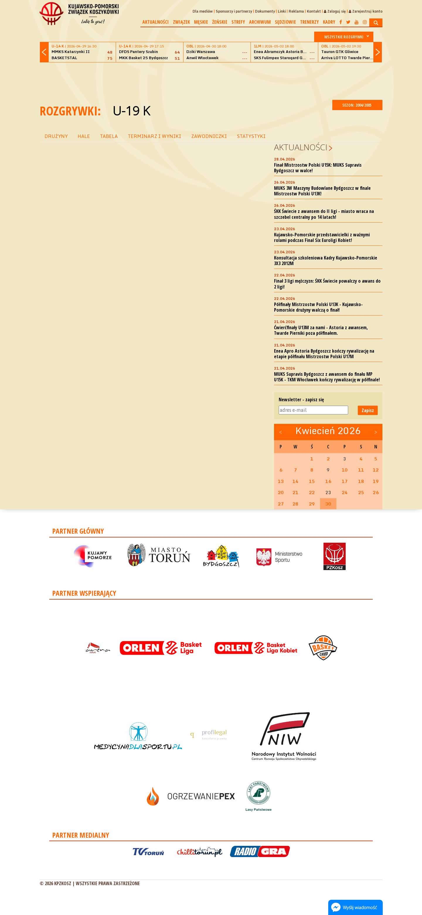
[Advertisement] (211, 80)
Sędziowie (285, 22)
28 (295, 503)
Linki (282, 11)
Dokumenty (265, 11)
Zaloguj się (335, 11)
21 (295, 492)
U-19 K (131, 110)
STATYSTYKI (251, 136)
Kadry (329, 22)
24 (345, 492)
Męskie (201, 22)
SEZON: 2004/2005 (357, 105)
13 (281, 481)
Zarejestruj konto (365, 11)
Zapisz (368, 410)
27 (281, 503)
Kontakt (314, 11)
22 (312, 492)
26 (376, 492)
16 (328, 481)
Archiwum (260, 22)
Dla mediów (203, 11)
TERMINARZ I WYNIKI (154, 136)
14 (295, 481)
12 (376, 469)
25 (361, 492)
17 (345, 481)
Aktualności (155, 22)
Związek (181, 22)
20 (281, 492)
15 (312, 481)
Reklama (296, 11)
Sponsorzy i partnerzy (234, 11)
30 (328, 503)
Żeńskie (219, 22)
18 (361, 481)
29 (312, 503)
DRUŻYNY (56, 136)
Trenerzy (309, 22)
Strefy (238, 22)
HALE (84, 136)
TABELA (109, 136)
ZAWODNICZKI (209, 136)
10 (345, 469)
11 (361, 469)
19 (376, 481)
